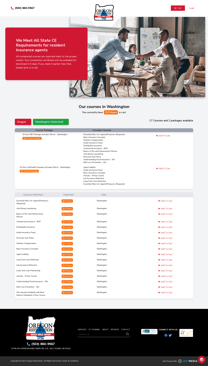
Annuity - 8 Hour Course (93, 176)
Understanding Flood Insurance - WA (99, 159)
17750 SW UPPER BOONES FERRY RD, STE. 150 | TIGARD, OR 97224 (40, 348)
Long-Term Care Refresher (94, 181)
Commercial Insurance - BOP (95, 148)
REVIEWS (115, 329)
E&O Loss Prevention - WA (94, 162)
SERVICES (82, 329)
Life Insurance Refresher (93, 178)
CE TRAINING (94, 329)
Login (191, 8)
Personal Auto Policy (92, 157)
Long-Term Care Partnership (28, 270)
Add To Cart (163, 135)
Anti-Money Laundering (93, 154)
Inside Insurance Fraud (92, 143)
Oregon (21, 122)
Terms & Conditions (70, 361)
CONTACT (125, 329)
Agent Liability (89, 167)
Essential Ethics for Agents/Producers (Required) (104, 134)
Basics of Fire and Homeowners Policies (100, 151)
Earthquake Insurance (92, 145)
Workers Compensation (93, 140)
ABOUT (105, 329)
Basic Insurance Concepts (94, 137)
